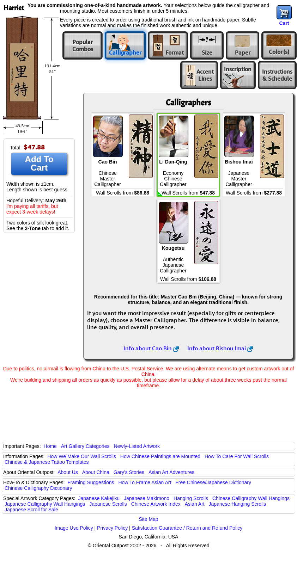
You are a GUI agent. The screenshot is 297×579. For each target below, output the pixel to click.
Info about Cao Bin (151, 348)
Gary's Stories (129, 472)
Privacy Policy (112, 528)
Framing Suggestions (90, 482)
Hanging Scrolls (191, 498)
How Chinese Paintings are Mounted (160, 456)
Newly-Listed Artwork (137, 446)
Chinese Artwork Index (156, 504)
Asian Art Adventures (171, 472)
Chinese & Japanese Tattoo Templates (47, 462)
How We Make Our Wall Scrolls (81, 456)
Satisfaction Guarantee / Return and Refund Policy (187, 528)
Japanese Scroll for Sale (31, 509)
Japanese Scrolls (108, 504)
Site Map (148, 519)
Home (50, 446)
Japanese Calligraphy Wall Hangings (45, 504)
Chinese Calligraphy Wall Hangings (251, 498)
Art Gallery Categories (85, 446)
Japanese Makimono (146, 498)
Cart (284, 23)
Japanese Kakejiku (99, 498)
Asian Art (195, 504)
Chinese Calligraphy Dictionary (38, 488)
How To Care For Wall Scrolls (237, 456)
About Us (67, 472)
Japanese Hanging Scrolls (237, 504)
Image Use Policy (74, 528)
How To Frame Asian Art (144, 482)
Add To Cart (39, 163)
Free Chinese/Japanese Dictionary (213, 482)
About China (95, 472)
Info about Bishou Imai (220, 348)
